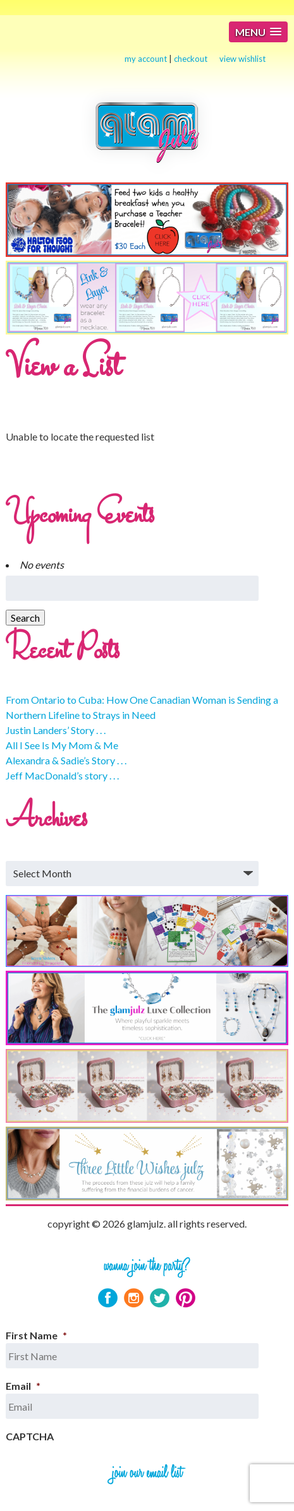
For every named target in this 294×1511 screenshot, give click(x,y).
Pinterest (185, 1298)
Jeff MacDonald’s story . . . (62, 775)
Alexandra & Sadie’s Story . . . (66, 760)
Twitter (159, 1298)
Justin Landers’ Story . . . (56, 730)
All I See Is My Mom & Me (62, 745)
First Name (36, 1335)
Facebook (108, 1298)
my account (146, 59)
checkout (190, 59)
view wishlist (242, 59)
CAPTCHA (30, 1436)
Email (23, 1386)
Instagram (134, 1298)
